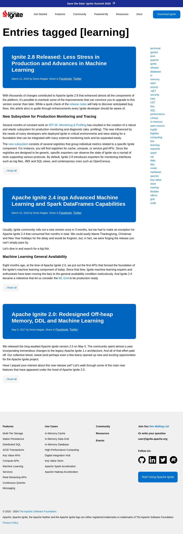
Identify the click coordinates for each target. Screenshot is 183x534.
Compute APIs (11, 460)
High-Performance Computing (62, 449)
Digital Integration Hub (57, 455)
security (154, 94)
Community (79, 14)
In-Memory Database (57, 444)
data (152, 160)
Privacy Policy (10, 522)
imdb (153, 203)
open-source (157, 125)
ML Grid (64, 278)
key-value (155, 179)
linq (152, 106)
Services (8, 471)
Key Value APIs (11, 455)
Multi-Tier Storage (13, 433)
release (154, 67)
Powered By (101, 14)
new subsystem (18, 144)
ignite (153, 63)
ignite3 (154, 52)
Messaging (9, 488)
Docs (139, 14)
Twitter (77, 78)
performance (157, 114)
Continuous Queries (14, 482)
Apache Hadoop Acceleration (61, 471)
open (153, 83)
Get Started (40, 14)
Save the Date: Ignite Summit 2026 (91, 4)
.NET (153, 91)
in (151, 75)
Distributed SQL (12, 444)
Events (100, 440)
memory (155, 79)
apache (154, 60)
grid (152, 199)
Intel (152, 98)
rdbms (153, 195)
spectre (154, 176)
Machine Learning (13, 466)
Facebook (65, 78)
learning (154, 145)
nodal (153, 168)
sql (152, 156)
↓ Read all (11, 170)
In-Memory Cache (55, 433)
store (153, 183)
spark (153, 152)
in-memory (156, 121)
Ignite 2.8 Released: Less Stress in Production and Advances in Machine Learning (59, 63)
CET (152, 102)
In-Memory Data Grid (57, 438)
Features (60, 14)
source (154, 87)
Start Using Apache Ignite (158, 476)
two (152, 141)
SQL (152, 110)
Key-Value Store (54, 460)
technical (155, 48)
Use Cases (51, 426)
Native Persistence (13, 438)
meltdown (155, 172)
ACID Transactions (13, 449)
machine (155, 148)
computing (156, 137)
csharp (154, 118)
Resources (122, 14)
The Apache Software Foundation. (38, 511)
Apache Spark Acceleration (60, 466)
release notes (78, 104)
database (155, 71)
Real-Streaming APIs (15, 477)
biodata (154, 191)
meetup (154, 187)
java (152, 56)
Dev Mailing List (159, 426)
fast (152, 164)
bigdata (154, 133)
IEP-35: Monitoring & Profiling (67, 125)
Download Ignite (166, 14)
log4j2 (153, 129)
